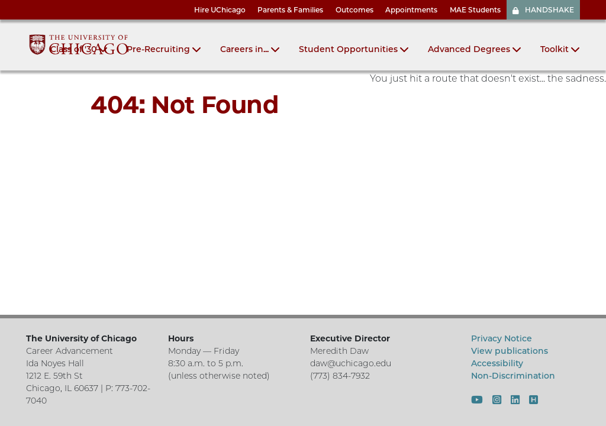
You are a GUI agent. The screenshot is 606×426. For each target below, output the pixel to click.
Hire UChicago (220, 9)
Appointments (411, 9)
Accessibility (497, 363)
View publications (509, 351)
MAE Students (475, 9)
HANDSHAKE (543, 9)
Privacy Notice (501, 338)
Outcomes (354, 9)
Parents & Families (290, 9)
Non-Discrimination (513, 375)
